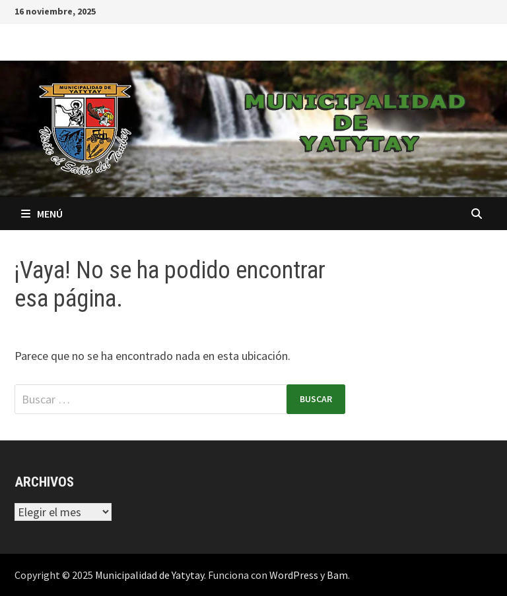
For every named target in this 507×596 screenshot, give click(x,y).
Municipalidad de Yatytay (149, 574)
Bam (337, 574)
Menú (42, 213)
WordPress (293, 574)
